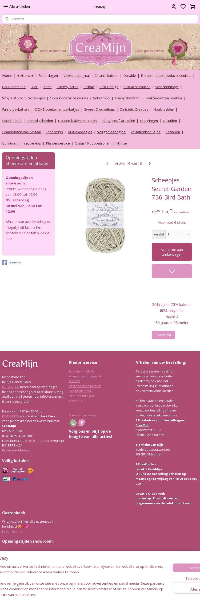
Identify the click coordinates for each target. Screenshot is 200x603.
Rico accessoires (136, 86)
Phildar (88, 86)
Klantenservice (58, 143)
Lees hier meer (13, 531)
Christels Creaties (134, 109)
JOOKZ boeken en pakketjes (56, 109)
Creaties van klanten (84, 415)
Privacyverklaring (15, 450)
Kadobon (172, 131)
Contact (74, 381)
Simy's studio (12, 98)
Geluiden (170, 120)
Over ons (75, 401)
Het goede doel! (80, 391)
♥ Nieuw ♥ (25, 75)
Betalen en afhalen (82, 371)
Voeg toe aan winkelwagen (172, 252)
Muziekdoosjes (80, 131)
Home (7, 75)
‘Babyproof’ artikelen (118, 120)
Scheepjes (36, 98)
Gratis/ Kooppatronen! (93, 143)
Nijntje (121, 143)
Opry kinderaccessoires (69, 98)
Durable (129, 75)
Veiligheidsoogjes (111, 131)
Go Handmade (14, 86)
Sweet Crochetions (99, 109)
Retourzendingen (81, 396)
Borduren (9, 143)
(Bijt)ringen (149, 120)
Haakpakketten (127, 98)
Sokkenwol (101, 98)
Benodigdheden (40, 120)
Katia (47, 86)
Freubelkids (31, 143)
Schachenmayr (166, 86)
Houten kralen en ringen (77, 120)
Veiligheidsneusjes (145, 131)
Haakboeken (12, 120)
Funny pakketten (15, 109)
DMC (34, 86)
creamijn (11, 262)
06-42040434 (11, 416)
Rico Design (108, 86)
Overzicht (163, 335)
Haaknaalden (163, 109)
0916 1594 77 (34, 441)
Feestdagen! (48, 75)
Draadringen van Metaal (21, 131)
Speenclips (54, 131)
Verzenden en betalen (85, 386)
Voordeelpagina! (77, 75)
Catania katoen (106, 75)
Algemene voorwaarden (86, 376)
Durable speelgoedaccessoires (166, 75)
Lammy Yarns (67, 86)
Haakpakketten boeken (163, 98)
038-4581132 (11, 387)
